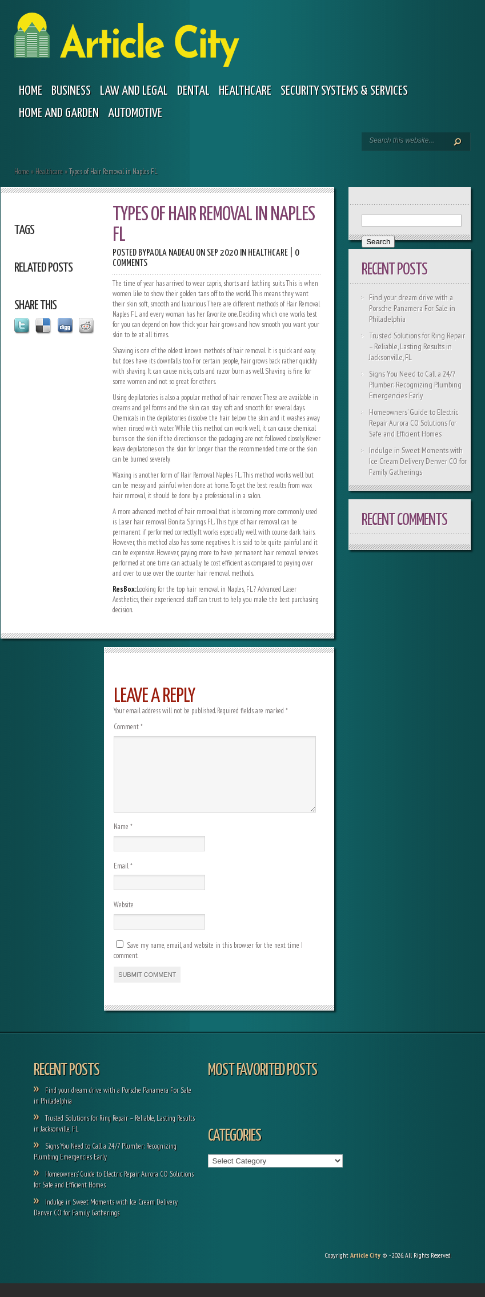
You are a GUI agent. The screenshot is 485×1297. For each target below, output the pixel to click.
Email (123, 879)
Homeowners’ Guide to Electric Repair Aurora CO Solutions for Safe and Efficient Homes (413, 423)
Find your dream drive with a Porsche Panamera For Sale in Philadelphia (412, 308)
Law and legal (134, 91)
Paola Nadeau (170, 253)
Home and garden (59, 113)
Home (30, 91)
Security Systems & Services (344, 91)
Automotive (135, 113)
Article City (365, 1268)
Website (124, 918)
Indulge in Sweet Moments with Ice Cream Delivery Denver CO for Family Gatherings (418, 461)
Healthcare (245, 91)
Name (123, 840)
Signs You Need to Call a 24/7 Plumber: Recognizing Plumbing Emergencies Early (415, 385)
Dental (193, 91)
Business (71, 91)
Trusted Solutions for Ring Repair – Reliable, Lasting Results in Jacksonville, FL (417, 346)
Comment (128, 727)
